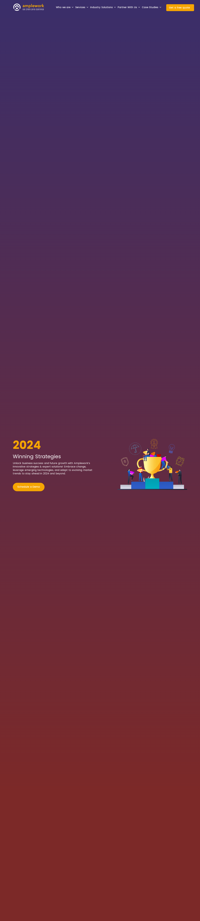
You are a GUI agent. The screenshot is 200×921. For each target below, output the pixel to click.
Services (82, 7)
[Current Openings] (63, 487)
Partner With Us (129, 7)
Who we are (65, 7)
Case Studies (152, 7)
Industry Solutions (103, 7)
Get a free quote (179, 7)
